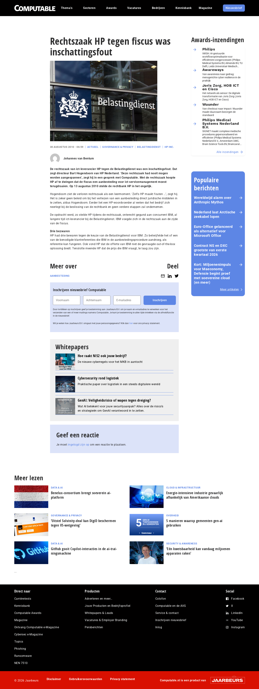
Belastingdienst (149, 146)
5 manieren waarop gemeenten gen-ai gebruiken (194, 523)
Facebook (237, 598)
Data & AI (57, 487)
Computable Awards (27, 613)
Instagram (238, 627)
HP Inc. (169, 146)
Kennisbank (22, 605)
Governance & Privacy (117, 146)
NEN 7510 (21, 663)
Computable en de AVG (170, 605)
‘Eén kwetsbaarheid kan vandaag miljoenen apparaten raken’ (198, 551)
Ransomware (23, 656)
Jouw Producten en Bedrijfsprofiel (107, 605)
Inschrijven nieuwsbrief (170, 620)
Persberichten (94, 627)
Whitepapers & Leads (99, 613)
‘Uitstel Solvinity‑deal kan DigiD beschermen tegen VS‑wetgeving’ (83, 523)
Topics (18, 641)
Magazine (21, 620)
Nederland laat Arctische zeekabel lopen (214, 214)
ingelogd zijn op (78, 444)
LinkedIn (237, 613)
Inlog (158, 627)
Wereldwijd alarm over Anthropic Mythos (212, 200)
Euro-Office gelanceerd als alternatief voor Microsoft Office (213, 231)
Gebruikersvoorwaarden (85, 679)
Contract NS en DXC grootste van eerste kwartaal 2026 (211, 250)
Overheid (172, 515)
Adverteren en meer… (98, 598)
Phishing (20, 648)
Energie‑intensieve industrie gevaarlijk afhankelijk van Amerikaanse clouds (194, 495)
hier (131, 323)
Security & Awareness (181, 543)
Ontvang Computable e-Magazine (36, 627)
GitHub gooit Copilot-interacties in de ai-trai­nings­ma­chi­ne (84, 551)
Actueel (93, 146)
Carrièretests (22, 598)
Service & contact (167, 613)
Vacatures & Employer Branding (106, 620)
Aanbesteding (60, 275)
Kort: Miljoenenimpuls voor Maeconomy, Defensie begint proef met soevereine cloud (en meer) (212, 273)
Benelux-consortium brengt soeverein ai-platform (81, 495)
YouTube (237, 620)
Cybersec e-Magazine (28, 634)
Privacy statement (122, 679)
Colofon (160, 598)
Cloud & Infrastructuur (183, 487)
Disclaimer (54, 679)
